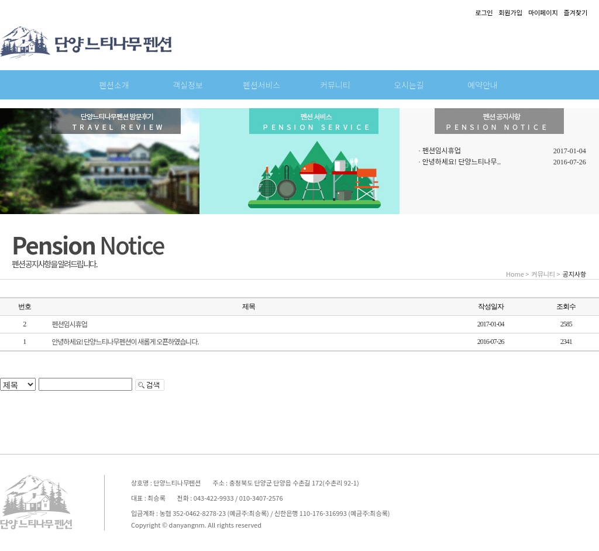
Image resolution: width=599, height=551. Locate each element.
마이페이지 (543, 12)
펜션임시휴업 (441, 150)
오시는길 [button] (409, 85)
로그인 (484, 12)
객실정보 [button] (188, 85)
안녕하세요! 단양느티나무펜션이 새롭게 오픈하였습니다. (125, 341)
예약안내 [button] (482, 85)
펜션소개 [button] (114, 85)
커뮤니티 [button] (335, 85)
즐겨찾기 (575, 12)
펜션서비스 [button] (261, 85)
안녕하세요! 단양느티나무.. (461, 161)
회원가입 (510, 12)
